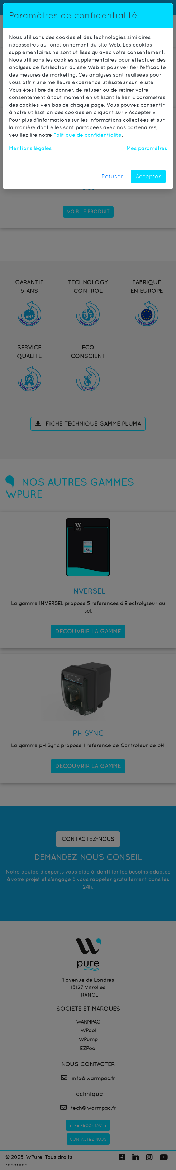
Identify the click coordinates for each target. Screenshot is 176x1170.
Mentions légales (30, 148)
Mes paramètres (147, 148)
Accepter (148, 176)
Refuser (112, 176)
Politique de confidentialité (87, 135)
